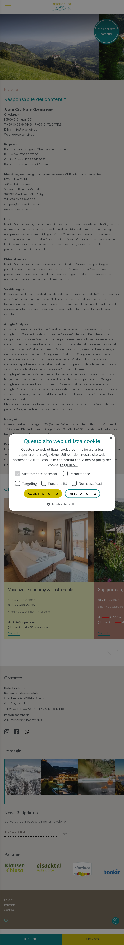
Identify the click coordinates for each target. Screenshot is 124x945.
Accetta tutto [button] (43, 493)
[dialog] (62, 472)
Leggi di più (69, 465)
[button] (62, 504)
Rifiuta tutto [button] (82, 493)
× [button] (110, 438)
